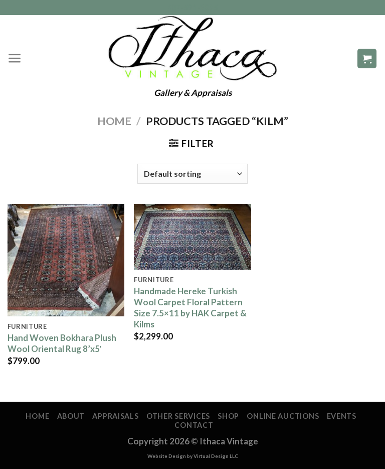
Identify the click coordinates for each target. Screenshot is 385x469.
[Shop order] (192, 174)
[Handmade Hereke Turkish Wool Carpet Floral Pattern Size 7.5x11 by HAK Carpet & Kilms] (192, 237)
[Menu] (15, 58)
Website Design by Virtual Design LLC (192, 456)
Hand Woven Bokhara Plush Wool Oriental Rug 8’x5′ (62, 343)
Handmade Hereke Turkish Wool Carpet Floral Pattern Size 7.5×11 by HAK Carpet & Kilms (190, 307)
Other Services (178, 416)
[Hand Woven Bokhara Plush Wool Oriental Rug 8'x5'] (66, 260)
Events (341, 416)
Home (114, 121)
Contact (193, 425)
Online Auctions (283, 416)
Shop (228, 416)
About (71, 416)
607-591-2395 (192, 7)
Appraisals (115, 416)
